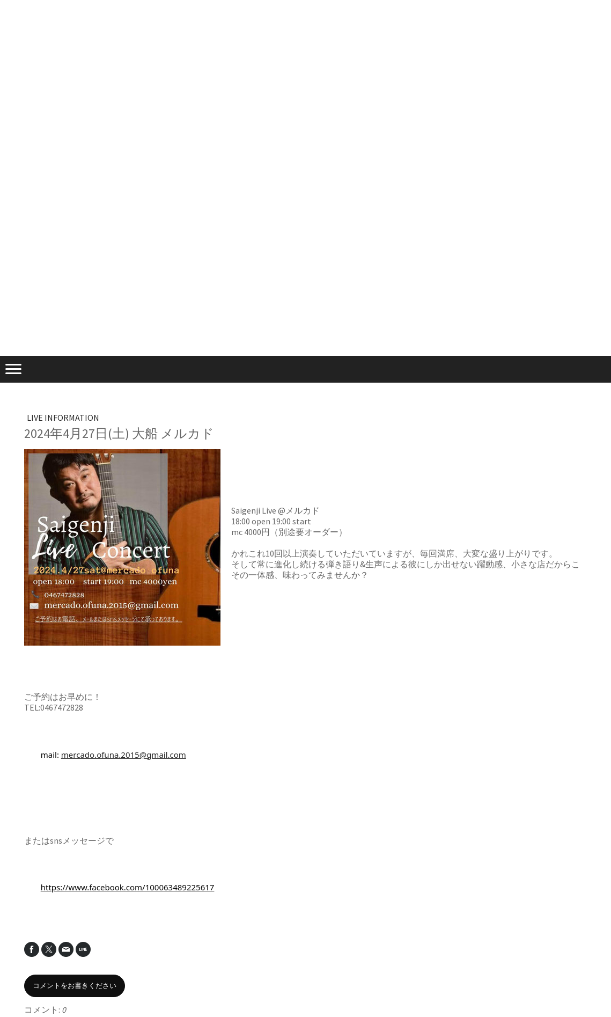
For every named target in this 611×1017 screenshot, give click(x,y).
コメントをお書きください (74, 985)
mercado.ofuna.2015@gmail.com (123, 754)
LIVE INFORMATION (63, 417)
